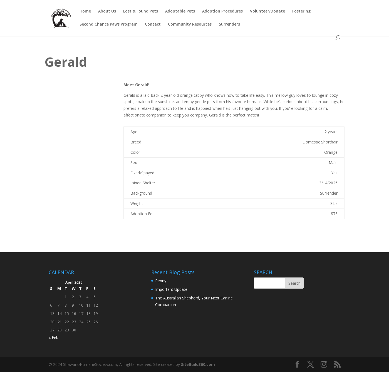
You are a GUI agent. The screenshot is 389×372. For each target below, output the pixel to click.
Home (85, 11)
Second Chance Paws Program (109, 24)
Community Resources (190, 24)
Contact (153, 24)
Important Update (171, 289)
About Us (107, 11)
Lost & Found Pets (140, 11)
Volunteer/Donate (267, 11)
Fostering (301, 11)
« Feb (53, 337)
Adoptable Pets (180, 11)
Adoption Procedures (222, 11)
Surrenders (229, 24)
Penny (160, 280)
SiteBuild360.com (198, 364)
